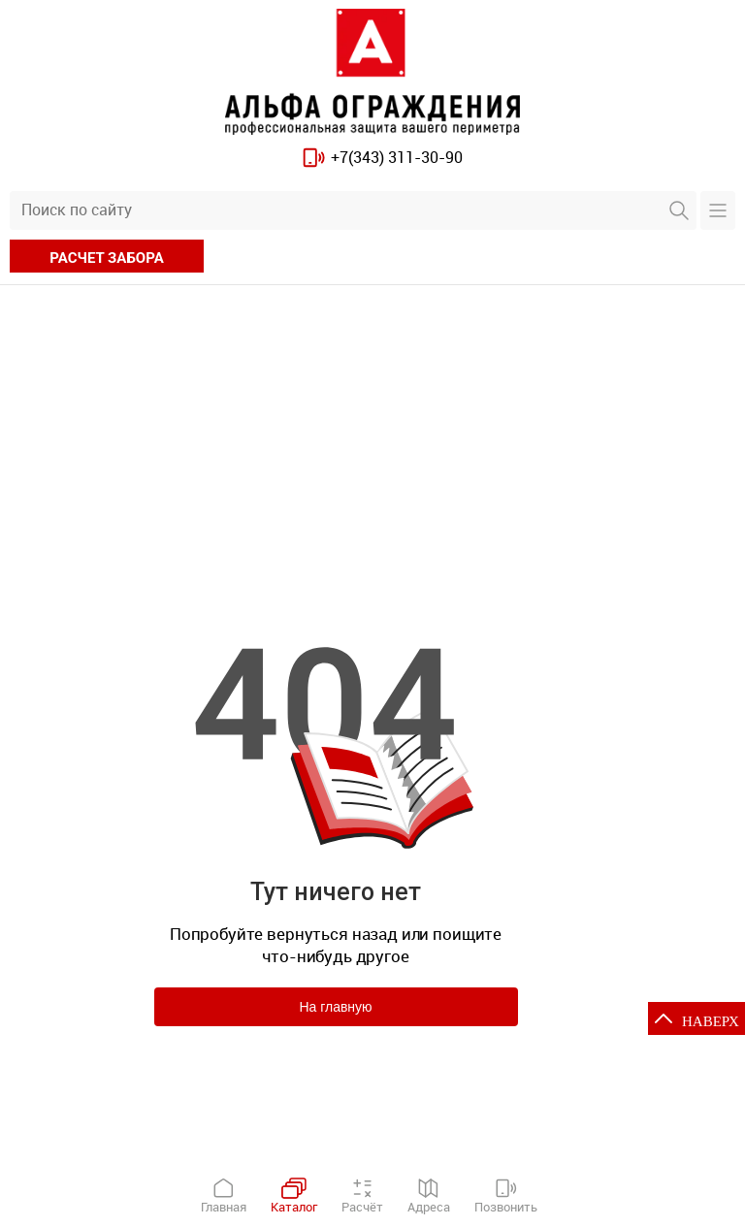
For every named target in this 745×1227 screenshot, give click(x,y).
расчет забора (106, 258)
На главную (335, 1007)
